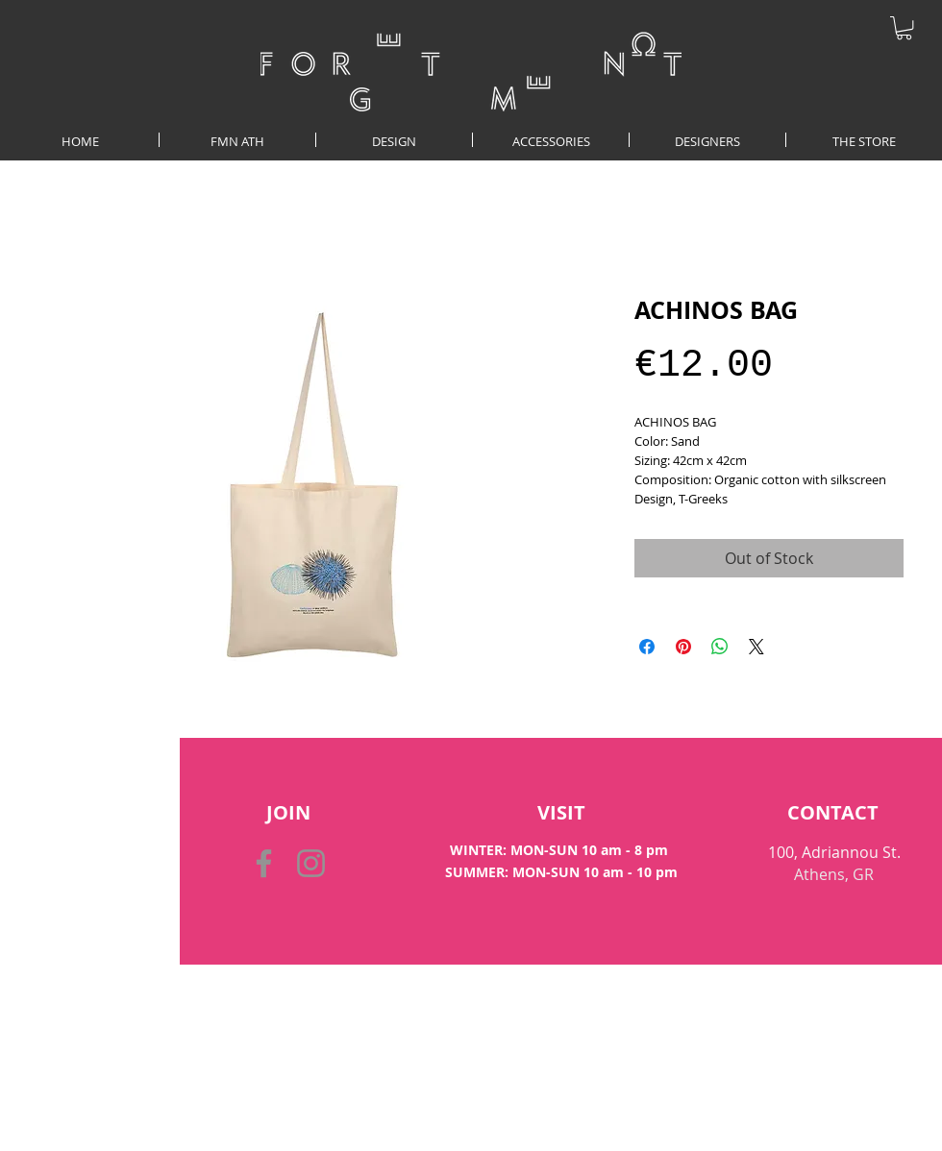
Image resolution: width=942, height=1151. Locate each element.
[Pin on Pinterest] (683, 646)
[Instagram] (311, 863)
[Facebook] (264, 863)
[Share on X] (756, 646)
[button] (904, 27)
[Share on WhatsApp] (719, 646)
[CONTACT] (833, 813)
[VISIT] (561, 813)
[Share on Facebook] (646, 646)
